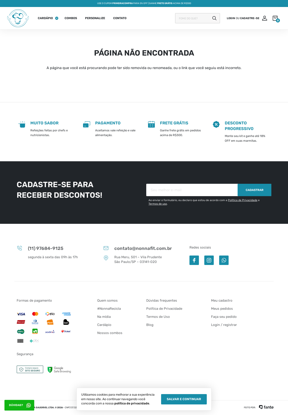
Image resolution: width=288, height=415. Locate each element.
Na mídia (104, 317)
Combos (71, 18)
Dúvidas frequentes (161, 300)
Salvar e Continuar (184, 399)
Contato (119, 18)
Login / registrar (224, 325)
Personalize (95, 18)
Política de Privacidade (242, 200)
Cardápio (45, 18)
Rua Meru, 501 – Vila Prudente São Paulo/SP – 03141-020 (132, 259)
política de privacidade (131, 403)
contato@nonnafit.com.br (137, 248)
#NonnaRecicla (109, 309)
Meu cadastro (221, 300)
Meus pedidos (222, 309)
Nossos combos (109, 333)
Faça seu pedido (224, 317)
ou (243, 18)
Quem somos (107, 300)
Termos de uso (157, 203)
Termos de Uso (158, 317)
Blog (149, 325)
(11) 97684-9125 (40, 248)
